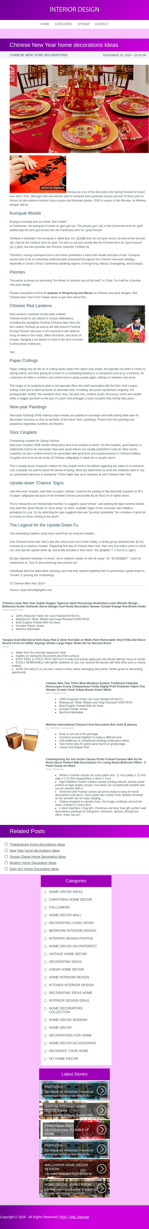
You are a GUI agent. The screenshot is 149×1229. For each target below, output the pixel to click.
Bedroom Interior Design (72, 930)
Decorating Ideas (65, 962)
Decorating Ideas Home (70, 993)
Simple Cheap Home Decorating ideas (38, 857)
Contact (101, 24)
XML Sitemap (79, 1217)
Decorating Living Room (71, 923)
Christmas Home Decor (70, 899)
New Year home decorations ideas (35, 850)
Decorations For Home (70, 1035)
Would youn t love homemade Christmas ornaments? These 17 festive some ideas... (71, 1130)
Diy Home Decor (63, 1058)
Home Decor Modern (68, 1020)
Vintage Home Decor (68, 954)
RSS (63, 1217)
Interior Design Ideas (69, 1000)
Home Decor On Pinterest (73, 946)
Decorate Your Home (68, 1051)
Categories (63, 24)
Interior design (74, 10)
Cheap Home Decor (66, 969)
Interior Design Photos (71, 938)
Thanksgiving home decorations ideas (37, 844)
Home (45, 24)
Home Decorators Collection (66, 1010)
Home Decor (60, 1027)
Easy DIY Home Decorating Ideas (34, 869)
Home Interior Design (69, 977)
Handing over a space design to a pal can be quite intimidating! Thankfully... (71, 1189)
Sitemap (84, 24)
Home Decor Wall (65, 915)
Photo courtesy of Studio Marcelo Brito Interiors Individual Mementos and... (71, 1110)
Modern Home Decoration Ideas (33, 863)
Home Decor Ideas (66, 892)
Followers (59, 907)
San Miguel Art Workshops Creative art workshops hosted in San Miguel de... (71, 1091)
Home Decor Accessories (72, 1043)
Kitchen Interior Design (71, 985)
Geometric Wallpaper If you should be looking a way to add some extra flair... (71, 1169)
